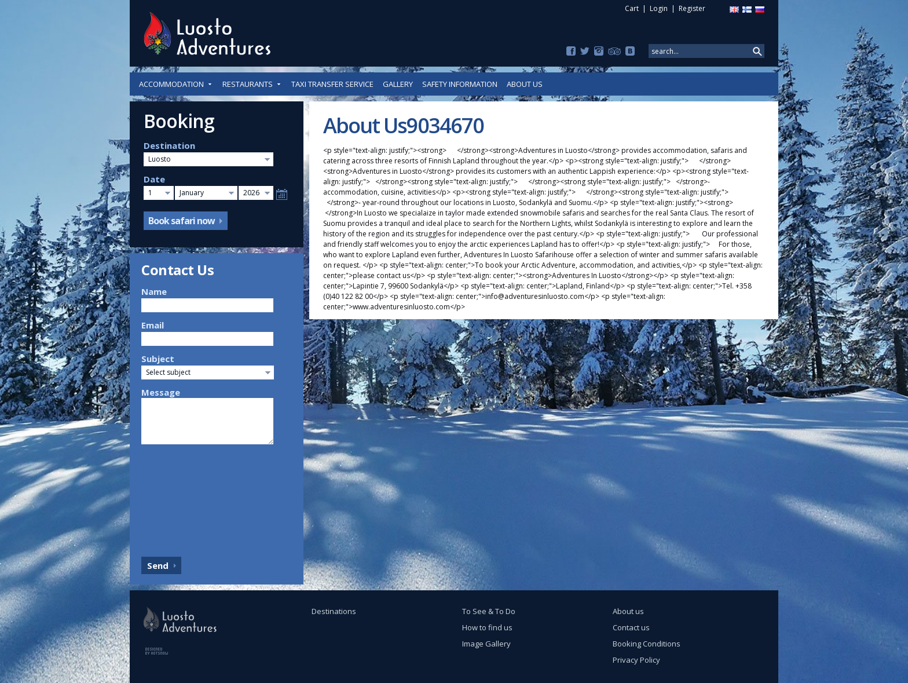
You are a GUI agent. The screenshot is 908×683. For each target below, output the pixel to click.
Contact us (631, 627)
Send (158, 565)
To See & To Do (488, 611)
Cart (632, 8)
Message (160, 392)
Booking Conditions (646, 643)
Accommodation (176, 84)
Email (152, 325)
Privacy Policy (636, 660)
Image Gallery (486, 643)
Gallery (398, 84)
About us (525, 84)
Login (659, 8)
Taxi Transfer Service (332, 84)
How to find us (487, 627)
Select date (281, 194)
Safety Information (459, 84)
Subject (157, 358)
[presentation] (188, 497)
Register (692, 8)
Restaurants (252, 84)
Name (154, 291)
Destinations (334, 611)
